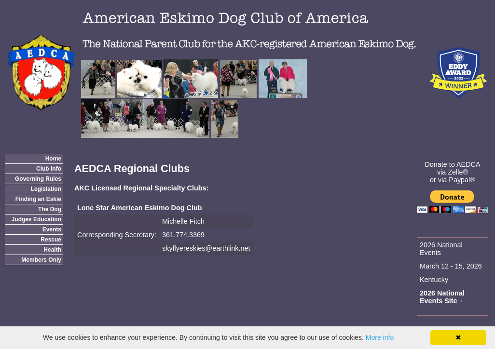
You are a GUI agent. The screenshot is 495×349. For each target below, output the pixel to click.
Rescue (51, 239)
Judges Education (36, 219)
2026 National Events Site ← (443, 297)
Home (53, 158)
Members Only (41, 259)
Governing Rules (38, 178)
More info (380, 337)
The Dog (49, 209)
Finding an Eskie (38, 199)
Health (52, 249)
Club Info (48, 168)
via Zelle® (452, 172)
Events (51, 229)
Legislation (46, 189)
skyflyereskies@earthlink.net (206, 248)
